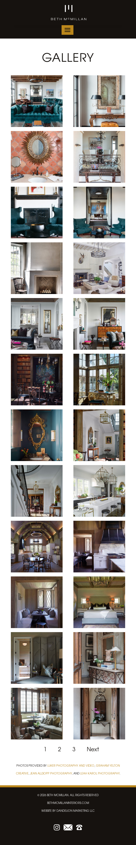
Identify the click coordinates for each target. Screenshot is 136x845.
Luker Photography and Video (70, 765)
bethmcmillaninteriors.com (68, 803)
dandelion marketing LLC (76, 810)
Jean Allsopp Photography (51, 773)
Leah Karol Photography (100, 773)
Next (93, 749)
